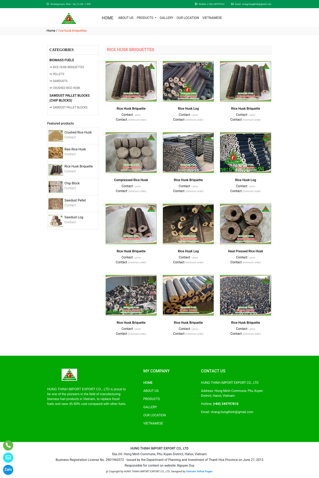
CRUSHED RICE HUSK (66, 88)
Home (51, 31)
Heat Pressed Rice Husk (245, 251)
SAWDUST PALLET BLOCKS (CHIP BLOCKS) (69, 98)
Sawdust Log (73, 217)
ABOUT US (125, 18)
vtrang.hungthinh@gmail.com (232, 412)
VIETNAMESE (212, 18)
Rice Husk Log (188, 108)
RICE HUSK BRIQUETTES (68, 67)
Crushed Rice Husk (78, 132)
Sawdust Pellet (75, 200)
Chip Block (72, 183)
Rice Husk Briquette (78, 166)
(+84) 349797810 (225, 404)
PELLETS (58, 74)
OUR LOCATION (188, 18)
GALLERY (166, 18)
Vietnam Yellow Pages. (199, 471)
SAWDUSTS (60, 81)
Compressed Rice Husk (131, 180)
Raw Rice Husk (75, 149)
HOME (107, 17)
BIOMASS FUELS (61, 60)
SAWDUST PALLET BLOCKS (70, 107)
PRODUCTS (145, 18)
